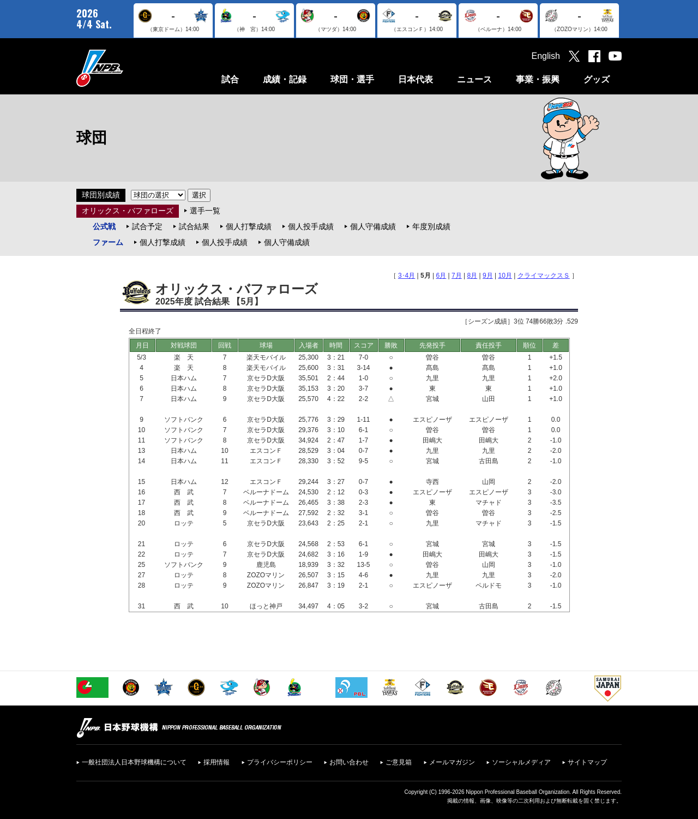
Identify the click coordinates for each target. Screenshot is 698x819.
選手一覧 (205, 210)
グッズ (596, 79)
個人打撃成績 (249, 226)
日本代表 (415, 79)
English (546, 56)
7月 (457, 275)
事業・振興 (537, 79)
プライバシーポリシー (279, 762)
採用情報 (216, 762)
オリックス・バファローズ (127, 210)
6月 (441, 275)
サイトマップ (587, 762)
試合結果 (194, 226)
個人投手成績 (311, 226)
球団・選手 (352, 79)
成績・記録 (284, 79)
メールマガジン (452, 762)
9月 (488, 275)
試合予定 (147, 226)
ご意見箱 (399, 762)
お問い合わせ (349, 762)
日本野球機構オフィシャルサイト (127, 68)
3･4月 (406, 275)
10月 (505, 275)
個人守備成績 (373, 226)
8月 (472, 275)
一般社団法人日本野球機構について (134, 762)
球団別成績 (101, 194)
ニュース (474, 79)
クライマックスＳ (544, 275)
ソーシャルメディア (521, 762)
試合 (230, 79)
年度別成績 (431, 226)
